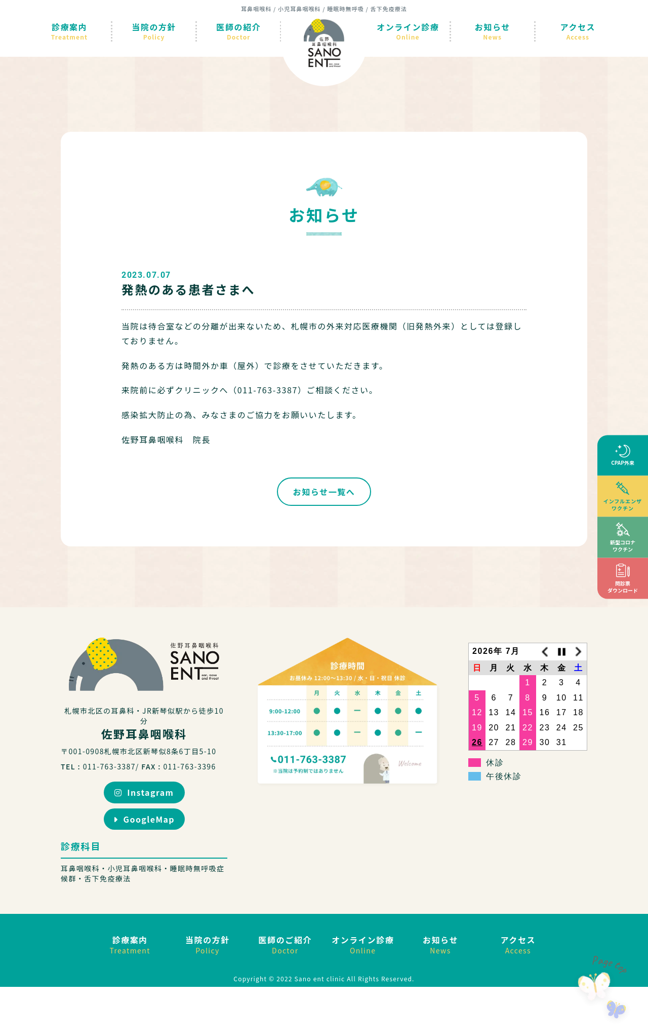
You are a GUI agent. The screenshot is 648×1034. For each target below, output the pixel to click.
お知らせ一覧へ (324, 492)
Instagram (144, 792)
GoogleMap (144, 819)
